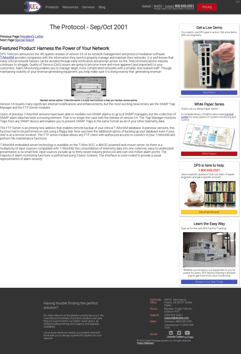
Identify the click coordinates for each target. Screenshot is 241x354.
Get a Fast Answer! (209, 212)
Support (146, 6)
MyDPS (158, 6)
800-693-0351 (184, 6)
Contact (169, 6)
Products (52, 7)
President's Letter (31, 36)
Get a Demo (209, 92)
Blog (102, 7)
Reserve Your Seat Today (209, 281)
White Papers (209, 153)
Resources (70, 7)
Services (88, 7)
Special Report (24, 40)
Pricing (207, 7)
